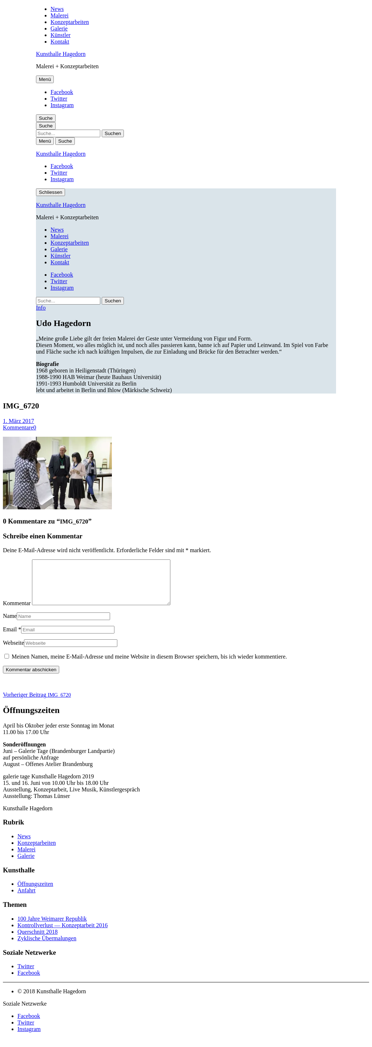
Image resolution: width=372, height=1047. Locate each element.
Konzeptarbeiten (69, 22)
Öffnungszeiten (35, 892)
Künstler (60, 35)
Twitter (58, 98)
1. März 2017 (18, 421)
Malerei (59, 15)
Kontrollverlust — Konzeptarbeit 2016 (62, 934)
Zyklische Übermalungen (46, 947)
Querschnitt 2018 (37, 940)
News (57, 9)
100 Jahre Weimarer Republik (52, 927)
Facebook (61, 92)
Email (10, 638)
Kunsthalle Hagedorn (60, 54)
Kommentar (17, 612)
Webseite (13, 651)
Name (10, 625)
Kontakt (59, 41)
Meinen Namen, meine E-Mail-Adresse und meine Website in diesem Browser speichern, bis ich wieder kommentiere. (149, 665)
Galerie (59, 28)
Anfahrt (26, 899)
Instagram (62, 105)
